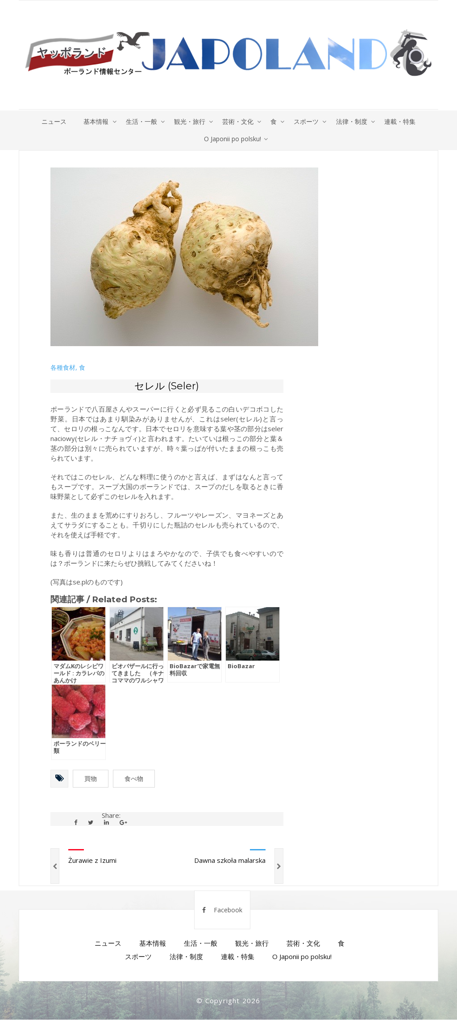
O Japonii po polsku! (232, 139)
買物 (90, 780)
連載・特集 (403, 121)
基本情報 (93, 121)
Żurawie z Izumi (92, 861)
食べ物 (134, 780)
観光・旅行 (188, 121)
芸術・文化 (237, 121)
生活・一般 (139, 121)
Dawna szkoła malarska (230, 861)
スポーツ (307, 121)
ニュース (50, 121)
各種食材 (62, 368)
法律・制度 (354, 121)
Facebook (222, 911)
